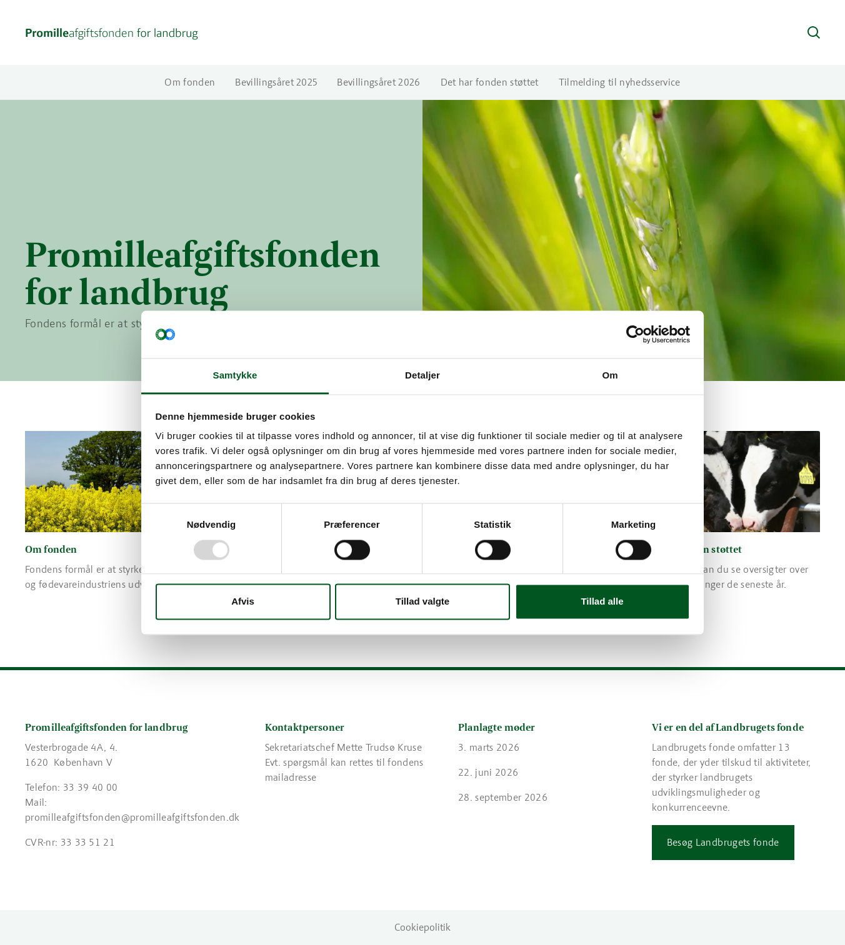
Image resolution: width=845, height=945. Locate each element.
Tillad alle (602, 601)
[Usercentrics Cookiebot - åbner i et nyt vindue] (635, 334)
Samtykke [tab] (235, 375)
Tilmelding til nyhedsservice (620, 82)
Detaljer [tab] (422, 375)
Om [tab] (610, 375)
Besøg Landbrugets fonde (723, 842)
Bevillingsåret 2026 (378, 82)
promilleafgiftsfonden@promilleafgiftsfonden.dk (132, 817)
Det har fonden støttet (490, 82)
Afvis (242, 601)
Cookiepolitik (422, 927)
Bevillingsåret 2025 (276, 82)
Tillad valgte (422, 601)
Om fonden (189, 82)
